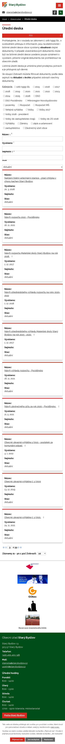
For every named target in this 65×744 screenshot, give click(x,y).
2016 (47, 87)
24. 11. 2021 (9, 525)
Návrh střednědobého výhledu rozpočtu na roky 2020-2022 (32, 294)
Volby (31, 109)
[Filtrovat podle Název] (32, 138)
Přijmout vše (17, 739)
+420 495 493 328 (11, 655)
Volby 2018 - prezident (16, 114)
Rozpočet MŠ (42, 105)
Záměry (24, 123)
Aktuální (8, 202)
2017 (57, 87)
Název (6, 134)
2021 (37, 91)
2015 (37, 87)
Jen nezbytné (33, 739)
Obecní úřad (15, 19)
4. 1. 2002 (8, 453)
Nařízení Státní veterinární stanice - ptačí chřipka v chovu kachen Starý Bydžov (30, 180)
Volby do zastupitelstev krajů (20, 119)
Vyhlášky (10, 123)
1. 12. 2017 (9, 264)
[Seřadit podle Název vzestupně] (12, 133)
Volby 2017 (44, 109)
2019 (17, 91)
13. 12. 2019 (9, 489)
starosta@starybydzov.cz (19, 12)
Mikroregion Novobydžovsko (42, 100)
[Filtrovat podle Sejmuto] (32, 157)
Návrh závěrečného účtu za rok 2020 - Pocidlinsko (32, 406)
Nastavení (48, 739)
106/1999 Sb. (23, 87)
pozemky (10, 105)
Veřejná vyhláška (14, 109)
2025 (17, 96)
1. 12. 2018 (9, 303)
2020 (27, 91)
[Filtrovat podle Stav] (32, 167)
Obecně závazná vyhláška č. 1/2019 (22, 481)
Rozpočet (25, 105)
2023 (57, 91)
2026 (27, 96)
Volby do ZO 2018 (49, 119)
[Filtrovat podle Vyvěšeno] (32, 148)
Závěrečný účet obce (36, 128)
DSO (38, 96)
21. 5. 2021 (9, 414)
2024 (7, 96)
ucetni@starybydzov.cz (13, 666)
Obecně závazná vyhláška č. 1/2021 (24, 517)
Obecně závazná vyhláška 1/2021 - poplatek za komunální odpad (28, 444)
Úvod (4, 19)
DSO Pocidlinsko (13, 100)
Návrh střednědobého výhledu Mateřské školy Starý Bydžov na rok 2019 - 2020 (31, 333)
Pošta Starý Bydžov (14, 715)
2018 (7, 91)
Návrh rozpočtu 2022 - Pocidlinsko (21, 217)
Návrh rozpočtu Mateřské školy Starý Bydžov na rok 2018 (31, 255)
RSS (45, 35)
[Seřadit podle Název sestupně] (12, 134)
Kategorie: (7, 86)
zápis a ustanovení (42, 123)
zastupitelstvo (12, 128)
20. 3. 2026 (9, 189)
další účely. (55, 727)
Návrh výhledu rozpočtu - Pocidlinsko (23, 370)
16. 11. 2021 (9, 225)
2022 (47, 91)
